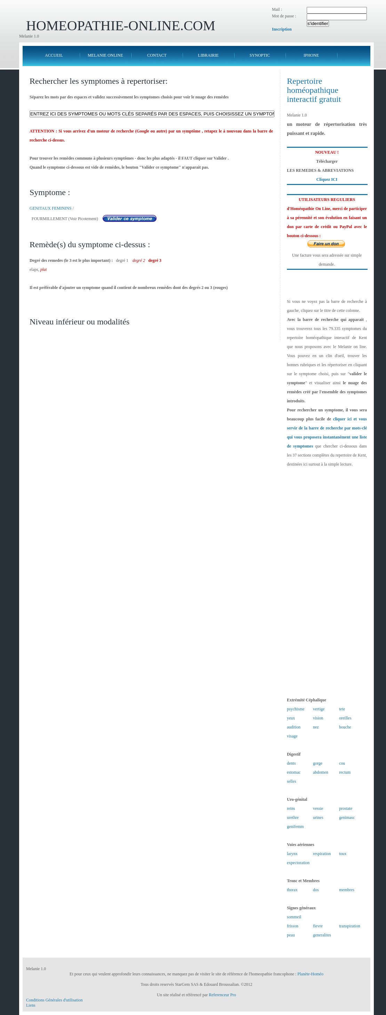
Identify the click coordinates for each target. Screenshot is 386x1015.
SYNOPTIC (260, 55)
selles (291, 781)
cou (342, 763)
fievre (318, 926)
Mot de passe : (284, 16)
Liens (30, 1005)
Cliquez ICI (326, 179)
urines (318, 817)
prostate (345, 808)
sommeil (294, 917)
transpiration (349, 926)
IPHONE (311, 55)
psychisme (296, 709)
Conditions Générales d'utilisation (54, 1000)
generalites (322, 935)
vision (318, 718)
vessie (318, 808)
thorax (292, 889)
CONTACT (157, 55)
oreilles (345, 718)
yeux (291, 718)
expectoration (298, 862)
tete (342, 709)
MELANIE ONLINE (105, 55)
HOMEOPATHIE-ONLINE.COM (120, 25)
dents (291, 763)
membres (346, 889)
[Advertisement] (327, 582)
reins (291, 808)
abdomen (320, 772)
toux (342, 853)
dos (316, 889)
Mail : (277, 9)
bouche (345, 727)
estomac (293, 772)
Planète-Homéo (310, 974)
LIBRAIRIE (208, 55)
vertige (318, 709)
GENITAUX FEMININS (51, 208)
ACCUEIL (54, 55)
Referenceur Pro (222, 994)
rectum (345, 772)
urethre (293, 817)
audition (293, 727)
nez (316, 727)
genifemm (295, 826)
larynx (292, 853)
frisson (292, 926)
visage (292, 736)
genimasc (347, 817)
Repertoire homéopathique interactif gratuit (314, 90)
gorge (317, 763)
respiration (322, 853)
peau (291, 935)
